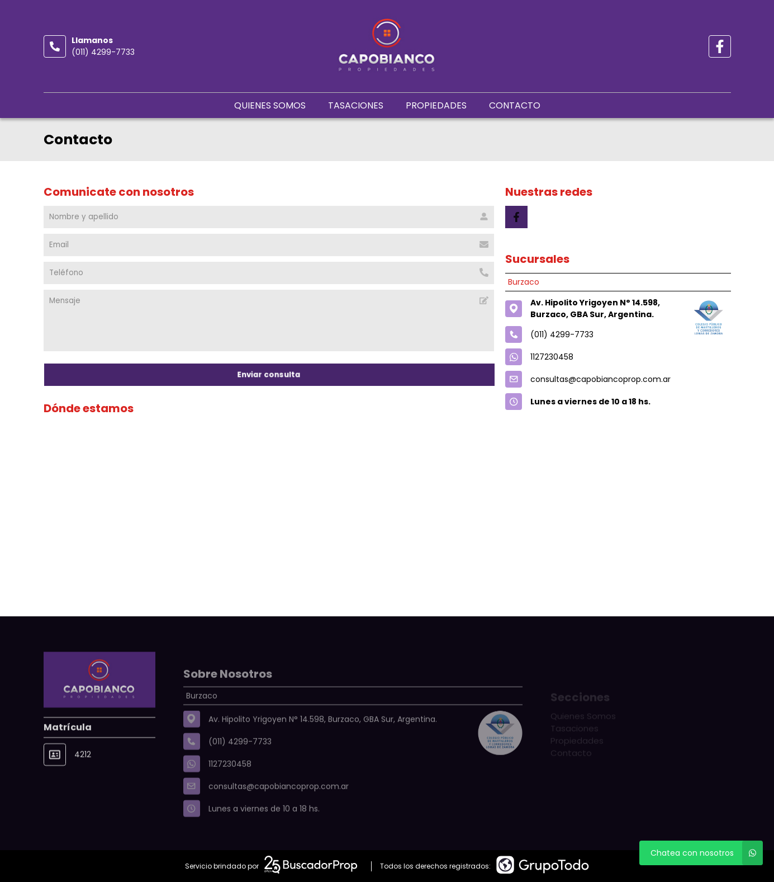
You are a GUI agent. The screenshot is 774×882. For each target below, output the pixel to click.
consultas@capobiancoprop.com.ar (600, 379)
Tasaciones (355, 105)
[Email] (269, 245)
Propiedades (436, 105)
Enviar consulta (269, 374)
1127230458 (551, 356)
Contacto (514, 105)
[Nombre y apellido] (269, 217)
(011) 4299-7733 (103, 52)
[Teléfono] (269, 273)
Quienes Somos (270, 105)
